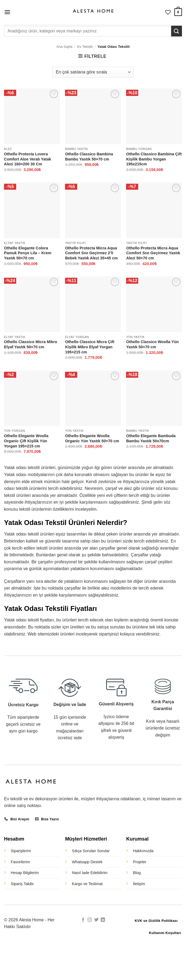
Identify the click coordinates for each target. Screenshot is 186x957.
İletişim (139, 884)
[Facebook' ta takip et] (83, 920)
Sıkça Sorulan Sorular (91, 851)
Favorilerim (20, 862)
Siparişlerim (21, 851)
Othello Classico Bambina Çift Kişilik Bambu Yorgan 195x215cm (154, 159)
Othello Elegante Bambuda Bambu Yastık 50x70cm (150, 438)
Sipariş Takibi (22, 884)
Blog (137, 873)
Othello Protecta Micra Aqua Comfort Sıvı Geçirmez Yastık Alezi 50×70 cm (153, 253)
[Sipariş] (93, 72)
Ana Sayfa (64, 47)
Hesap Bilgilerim (25, 873)
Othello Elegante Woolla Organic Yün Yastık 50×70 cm (92, 438)
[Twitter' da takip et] (96, 920)
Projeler (139, 862)
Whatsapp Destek (87, 862)
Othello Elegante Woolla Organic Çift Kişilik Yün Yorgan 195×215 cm (26, 441)
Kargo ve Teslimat (87, 884)
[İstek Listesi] (168, 12)
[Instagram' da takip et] (89, 920)
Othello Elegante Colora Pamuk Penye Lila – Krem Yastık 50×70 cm (27, 253)
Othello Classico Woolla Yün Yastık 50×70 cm (152, 344)
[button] (7, 12)
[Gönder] (176, 31)
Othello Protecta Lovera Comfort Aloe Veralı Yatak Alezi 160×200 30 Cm (27, 159)
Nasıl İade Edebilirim (89, 873)
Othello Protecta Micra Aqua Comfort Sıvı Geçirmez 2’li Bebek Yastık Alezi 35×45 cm (91, 253)
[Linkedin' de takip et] (103, 920)
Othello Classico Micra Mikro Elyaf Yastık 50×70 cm (30, 344)
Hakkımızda (143, 851)
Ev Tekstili (85, 47)
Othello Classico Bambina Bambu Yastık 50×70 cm (89, 156)
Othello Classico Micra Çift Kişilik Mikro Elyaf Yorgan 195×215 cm (89, 347)
